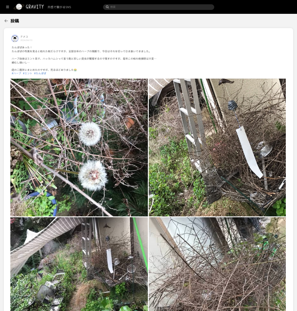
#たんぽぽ (77, 73)
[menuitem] (18, 20)
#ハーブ (53, 73)
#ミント (64, 73)
